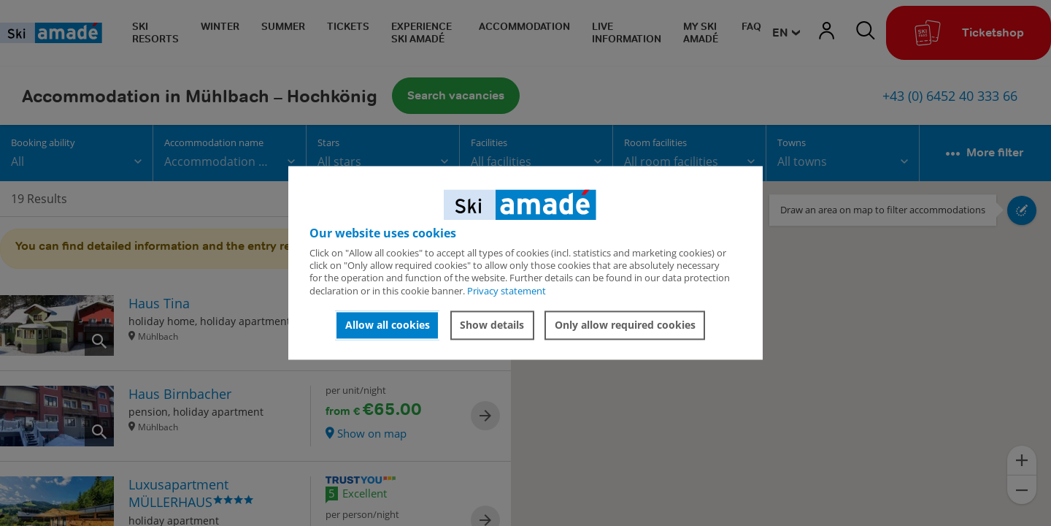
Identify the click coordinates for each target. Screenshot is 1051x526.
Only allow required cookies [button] (625, 325)
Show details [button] (492, 325)
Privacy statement (506, 290)
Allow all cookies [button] (387, 325)
